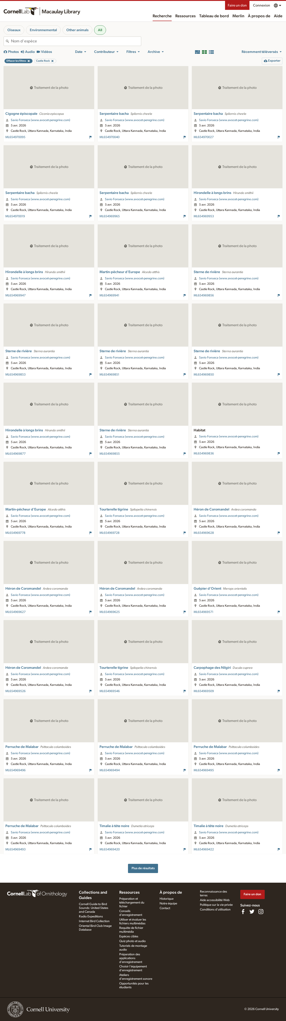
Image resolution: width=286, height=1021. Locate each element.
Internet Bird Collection (94, 921)
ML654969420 (110, 849)
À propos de (259, 16)
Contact (165, 908)
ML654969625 (110, 612)
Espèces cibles (128, 936)
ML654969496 (15, 770)
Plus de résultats (143, 868)
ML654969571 (203, 612)
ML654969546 (110, 691)
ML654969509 (204, 691)
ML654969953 (204, 216)
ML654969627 (15, 612)
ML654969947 (15, 295)
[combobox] (76, 41)
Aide (278, 16)
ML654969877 (15, 453)
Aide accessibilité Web (215, 900)
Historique (166, 898)
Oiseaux (13, 30)
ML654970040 (109, 137)
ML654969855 (110, 453)
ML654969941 (109, 295)
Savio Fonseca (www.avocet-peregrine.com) (40, 120)
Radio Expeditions (91, 916)
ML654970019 (15, 216)
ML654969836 (204, 453)
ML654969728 (109, 532)
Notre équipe (168, 903)
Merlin (238, 16)
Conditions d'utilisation (215, 909)
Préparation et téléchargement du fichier (131, 902)
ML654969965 (110, 216)
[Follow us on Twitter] (252, 911)
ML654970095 (15, 137)
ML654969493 (15, 849)
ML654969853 (15, 374)
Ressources (185, 16)
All (100, 30)
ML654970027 (204, 137)
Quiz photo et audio (132, 941)
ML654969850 (204, 374)
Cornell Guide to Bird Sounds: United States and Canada (93, 908)
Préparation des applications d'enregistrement (130, 958)
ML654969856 (204, 295)
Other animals (77, 30)
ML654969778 (15, 532)
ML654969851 (109, 374)
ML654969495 (204, 770)
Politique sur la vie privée (216, 904)
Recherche (162, 16)
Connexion (261, 5)
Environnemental (43, 30)
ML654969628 (204, 532)
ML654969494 (110, 770)
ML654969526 (15, 691)
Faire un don (237, 5)
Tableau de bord (214, 16)
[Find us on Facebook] (243, 911)
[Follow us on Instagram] (261, 911)
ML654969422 (204, 849)
